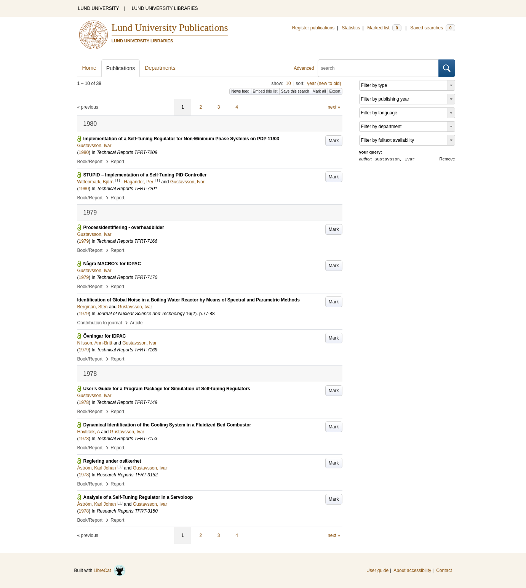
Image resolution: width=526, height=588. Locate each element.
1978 (84, 402)
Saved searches (432, 27)
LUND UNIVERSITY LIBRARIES (165, 8)
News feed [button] (240, 91)
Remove (447, 159)
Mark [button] (334, 140)
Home (89, 68)
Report (117, 161)
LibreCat (110, 570)
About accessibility (412, 570)
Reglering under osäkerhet (112, 461)
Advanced (304, 68)
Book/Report (90, 161)
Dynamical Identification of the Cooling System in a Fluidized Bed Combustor (167, 425)
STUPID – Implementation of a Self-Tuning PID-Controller (145, 175)
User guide (377, 570)
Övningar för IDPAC (104, 336)
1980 (84, 152)
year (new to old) (324, 83)
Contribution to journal (99, 322)
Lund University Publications (170, 27)
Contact (444, 570)
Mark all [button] (319, 91)
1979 (84, 241)
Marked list (384, 27)
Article (136, 322)
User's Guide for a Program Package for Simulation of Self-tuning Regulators (166, 388)
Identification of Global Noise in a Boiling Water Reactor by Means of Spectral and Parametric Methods (188, 300)
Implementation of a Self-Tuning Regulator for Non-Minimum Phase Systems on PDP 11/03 (181, 138)
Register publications (313, 27)
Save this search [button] (295, 91)
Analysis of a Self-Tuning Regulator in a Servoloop (138, 497)
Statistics (351, 27)
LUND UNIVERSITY (98, 8)
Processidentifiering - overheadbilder (123, 227)
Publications (120, 68)
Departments (160, 68)
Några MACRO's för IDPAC (112, 263)
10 (288, 83)
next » (334, 107)
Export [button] (335, 91)
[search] (378, 68)
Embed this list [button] (265, 91)
